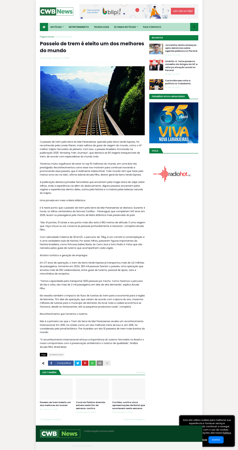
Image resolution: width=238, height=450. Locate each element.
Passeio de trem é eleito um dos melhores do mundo (55, 404)
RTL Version (192, 445)
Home (149, 445)
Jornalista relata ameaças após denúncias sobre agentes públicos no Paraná (181, 48)
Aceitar (216, 439)
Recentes (157, 37)
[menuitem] (44, 27)
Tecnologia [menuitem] (101, 27)
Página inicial (47, 36)
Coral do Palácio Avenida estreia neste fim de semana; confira (90, 405)
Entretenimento (64, 36)
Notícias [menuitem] (56, 27)
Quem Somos (163, 445)
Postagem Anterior (51, 419)
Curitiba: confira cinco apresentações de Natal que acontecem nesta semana (128, 405)
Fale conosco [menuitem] (152, 27)
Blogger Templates (82, 445)
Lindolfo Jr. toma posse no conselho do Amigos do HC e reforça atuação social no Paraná (181, 66)
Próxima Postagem (133, 419)
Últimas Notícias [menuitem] (125, 27)
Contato (178, 445)
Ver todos (140, 372)
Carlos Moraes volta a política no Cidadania (178, 82)
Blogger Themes (61, 445)
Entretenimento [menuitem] (79, 27)
